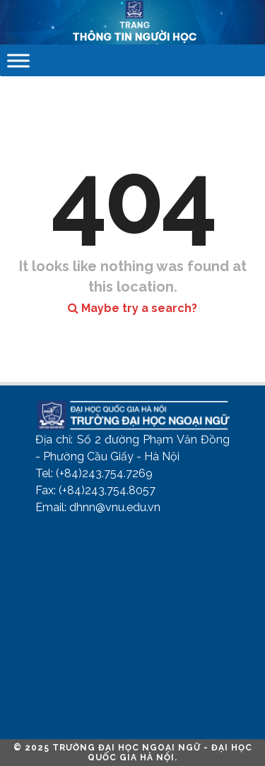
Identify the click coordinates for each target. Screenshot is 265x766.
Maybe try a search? (132, 308)
